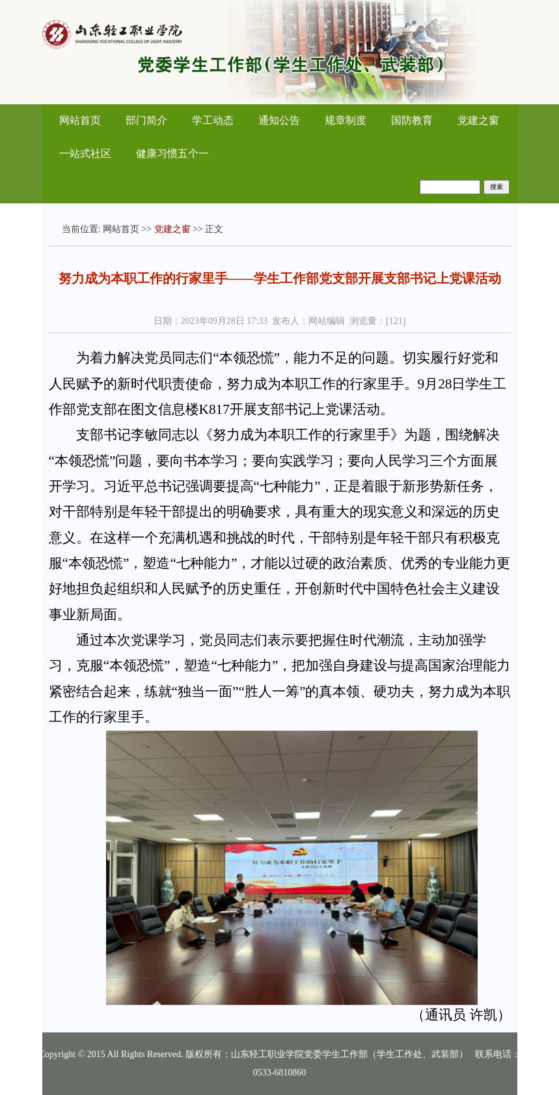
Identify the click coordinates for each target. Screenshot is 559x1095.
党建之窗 (478, 120)
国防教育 (412, 120)
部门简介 (146, 120)
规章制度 (345, 120)
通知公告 (279, 120)
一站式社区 (85, 153)
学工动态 (213, 120)
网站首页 (80, 120)
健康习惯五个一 (172, 153)
